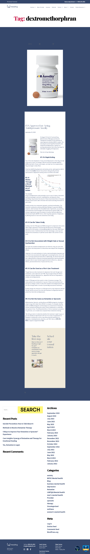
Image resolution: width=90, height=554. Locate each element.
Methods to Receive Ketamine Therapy (15, 433)
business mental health (54, 481)
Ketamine (50, 486)
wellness (50, 503)
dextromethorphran (42, 397)
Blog (45, 33)
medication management (53, 397)
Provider (50, 493)
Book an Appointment (70, 1)
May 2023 (50, 428)
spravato (50, 495)
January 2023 (51, 438)
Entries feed (51, 519)
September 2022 (52, 448)
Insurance (48, 7)
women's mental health (54, 505)
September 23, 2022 (46, 49)
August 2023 (51, 421)
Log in (49, 516)
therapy (49, 498)
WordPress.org (51, 524)
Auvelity (29, 397)
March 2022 (50, 457)
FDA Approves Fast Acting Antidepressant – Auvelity (45, 41)
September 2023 (52, 418)
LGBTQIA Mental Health (54, 488)
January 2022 (51, 462)
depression (33, 397)
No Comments (58, 49)
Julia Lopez (34, 49)
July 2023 (50, 423)
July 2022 (50, 450)
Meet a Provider (40, 7)
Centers (60, 7)
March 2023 (50, 433)
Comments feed (52, 521)
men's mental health (53, 490)
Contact (72, 7)
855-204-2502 (81, 1)
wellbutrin (35, 399)
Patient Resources (80, 7)
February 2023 (51, 435)
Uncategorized (51, 500)
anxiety (49, 474)
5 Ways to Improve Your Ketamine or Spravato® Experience (21, 436)
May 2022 (50, 455)
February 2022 (51, 460)
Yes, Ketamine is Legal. (10, 446)
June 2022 (50, 452)
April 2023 (50, 431)
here (43, 326)
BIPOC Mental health (53, 476)
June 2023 (50, 426)
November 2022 (52, 443)
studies (34, 176)
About (66, 7)
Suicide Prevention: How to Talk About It (15, 429)
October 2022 (51, 445)
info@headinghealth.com (29, 537)
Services (32, 7)
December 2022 (52, 440)
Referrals (54, 7)
